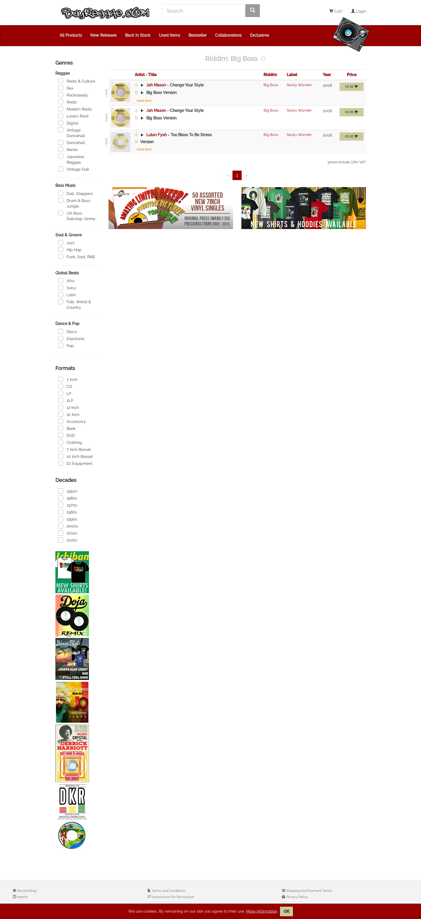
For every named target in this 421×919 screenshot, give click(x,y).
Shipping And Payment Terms (308, 891)
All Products (71, 35)
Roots (67, 101)
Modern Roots (75, 108)
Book (67, 428)
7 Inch (67, 379)
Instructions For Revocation (172, 897)
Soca (67, 287)
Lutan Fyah (156, 135)
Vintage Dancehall (71, 132)
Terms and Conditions (168, 891)
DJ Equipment (75, 463)
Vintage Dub (73, 168)
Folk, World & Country (74, 304)
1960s (67, 497)
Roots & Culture (76, 80)
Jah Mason (156, 85)
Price (351, 74)
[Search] (204, 10)
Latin (67, 294)
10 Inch (68, 414)
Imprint (22, 897)
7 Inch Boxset (74, 449)
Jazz (66, 242)
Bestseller (198, 35)
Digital (68, 122)
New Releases (103, 35)
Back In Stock (137, 35)
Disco (67, 331)
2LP (65, 400)
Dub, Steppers (75, 193)
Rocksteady (73, 94)
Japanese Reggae (71, 159)
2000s (68, 525)
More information (261, 911)
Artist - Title (145, 74)
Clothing (70, 442)
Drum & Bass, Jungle (74, 203)
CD (65, 386)
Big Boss (271, 85)
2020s (67, 539)
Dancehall (71, 142)
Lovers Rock (73, 115)
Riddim (270, 74)
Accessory (72, 421)
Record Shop (26, 891)
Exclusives (259, 35)
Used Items (169, 35)
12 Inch (68, 407)
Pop (66, 345)
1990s (67, 518)
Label (292, 74)
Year (327, 74)
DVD (66, 435)
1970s (67, 504)
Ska (65, 87)
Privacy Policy (296, 897)
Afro (66, 280)
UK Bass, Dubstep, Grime (76, 215)
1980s (67, 511)
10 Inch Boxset (75, 456)
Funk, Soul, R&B (76, 256)
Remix (68, 149)
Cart (335, 11)
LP (64, 393)
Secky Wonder (299, 85)
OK (286, 911)
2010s (67, 532)
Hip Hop (69, 249)
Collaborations (228, 35)
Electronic (71, 338)
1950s (67, 490)
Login (358, 11)
